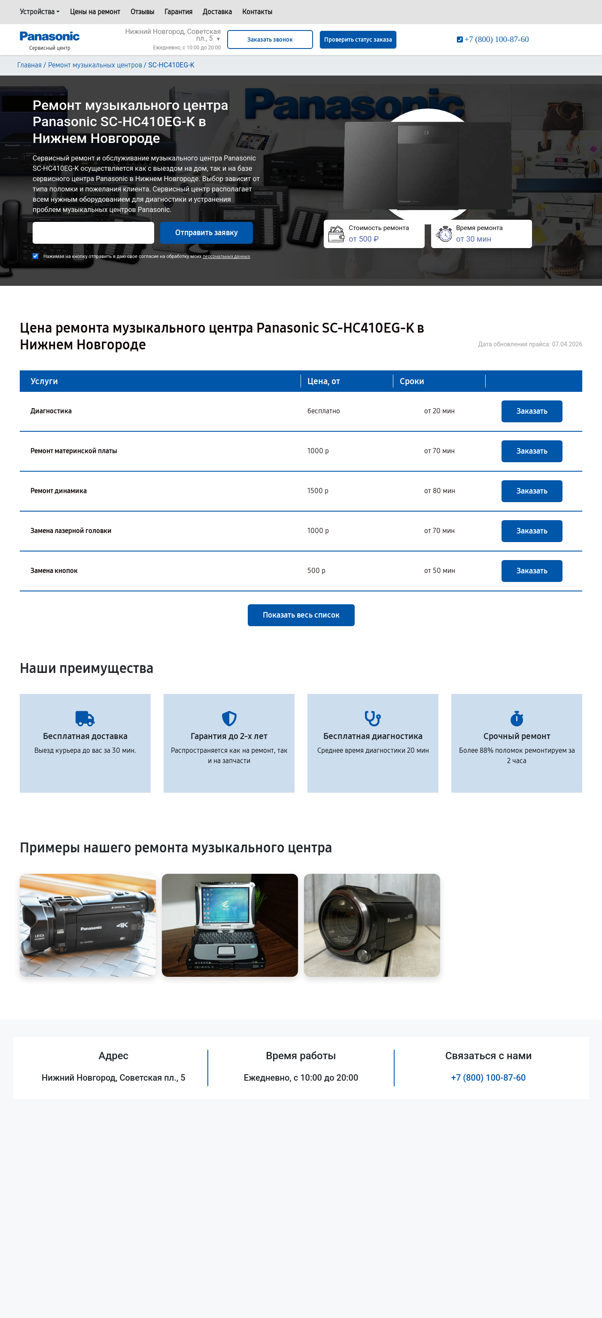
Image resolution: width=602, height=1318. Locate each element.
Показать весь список (301, 615)
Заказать (532, 411)
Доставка (217, 12)
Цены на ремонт (95, 12)
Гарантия (178, 12)
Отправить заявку (206, 232)
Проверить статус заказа (358, 39)
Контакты (257, 12)
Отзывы (142, 12)
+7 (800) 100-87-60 (488, 1078)
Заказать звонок (270, 39)
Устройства (37, 12)
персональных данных (226, 256)
